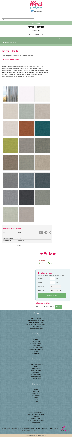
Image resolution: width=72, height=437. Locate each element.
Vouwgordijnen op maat (36, 328)
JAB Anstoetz (36, 395)
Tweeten (18, 245)
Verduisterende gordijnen (36, 349)
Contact (36, 31)
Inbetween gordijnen (36, 343)
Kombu (13, 45)
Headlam (36, 391)
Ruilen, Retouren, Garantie (36, 420)
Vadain (36, 401)
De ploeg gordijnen (36, 374)
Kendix (8, 45)
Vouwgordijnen (36, 353)
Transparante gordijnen (36, 347)
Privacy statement (36, 418)
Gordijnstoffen (36, 341)
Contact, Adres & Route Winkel (36, 414)
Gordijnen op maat (36, 318)
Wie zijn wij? (36, 422)
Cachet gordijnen (36, 368)
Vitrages (36, 351)
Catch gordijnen (36, 370)
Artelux (36, 366)
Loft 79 (36, 399)
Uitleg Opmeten (36, 35)
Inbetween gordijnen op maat (36, 320)
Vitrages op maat (36, 326)
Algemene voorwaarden (36, 412)
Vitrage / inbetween (36, 27)
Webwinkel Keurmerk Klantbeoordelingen (40, 428)
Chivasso (36, 372)
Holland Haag (36, 393)
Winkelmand (36, 11)
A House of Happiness (36, 364)
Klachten (36, 416)
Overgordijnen (36, 345)
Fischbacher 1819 (36, 379)
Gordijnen (36, 23)
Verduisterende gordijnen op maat (36, 324)
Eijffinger (36, 389)
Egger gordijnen (36, 376)
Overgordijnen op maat (36, 322)
